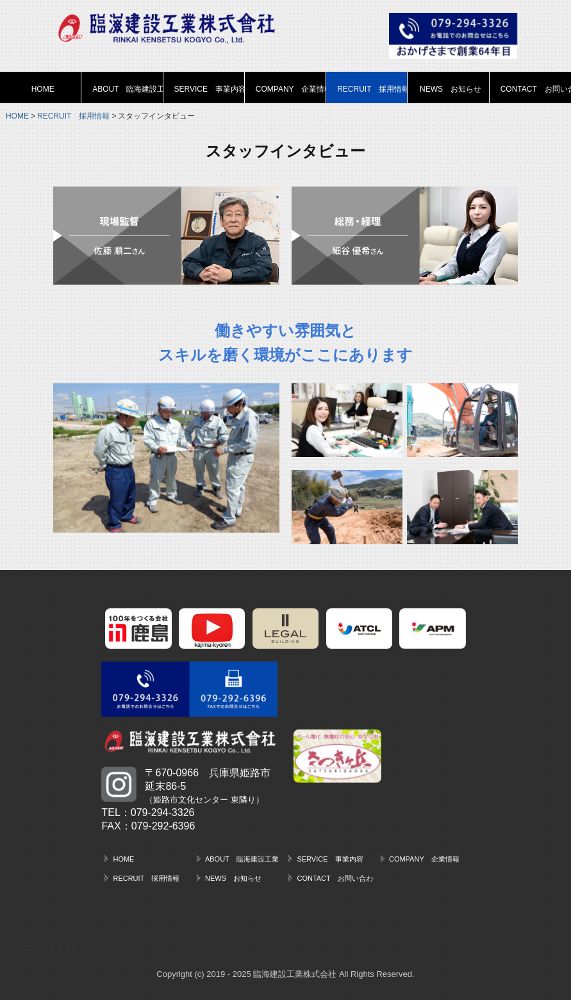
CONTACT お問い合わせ (536, 89)
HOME (42, 89)
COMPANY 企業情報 (291, 89)
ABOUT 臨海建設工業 (127, 89)
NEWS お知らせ (450, 89)
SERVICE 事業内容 (209, 89)
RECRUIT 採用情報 (372, 89)
